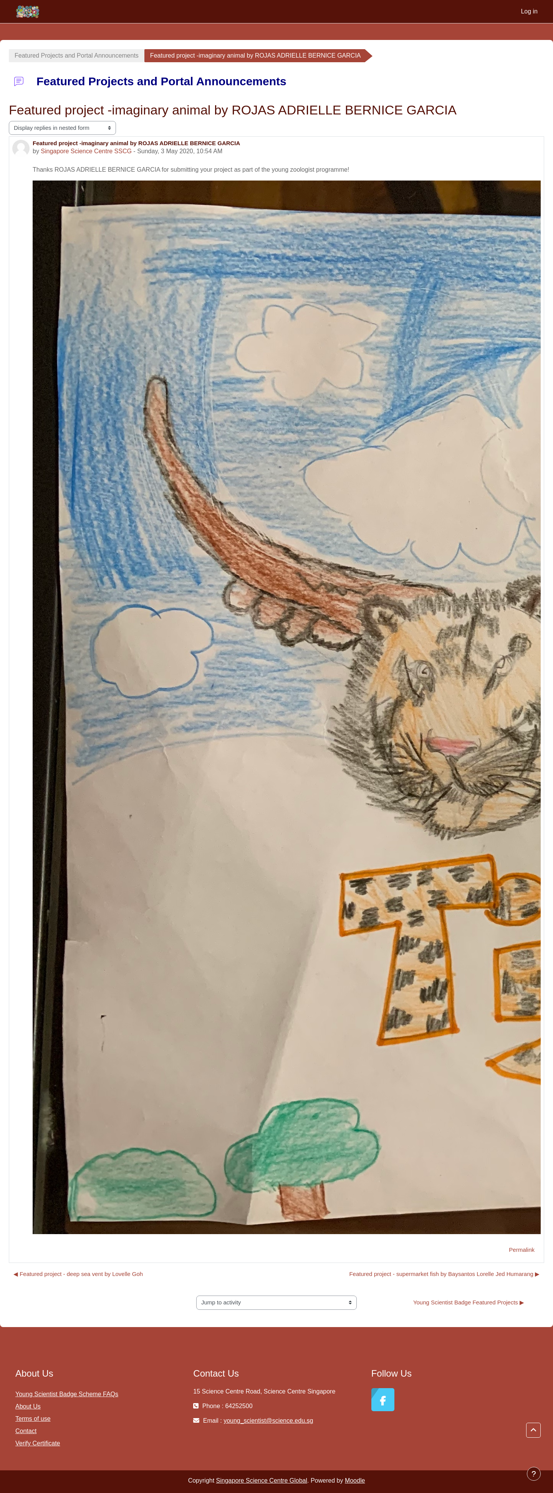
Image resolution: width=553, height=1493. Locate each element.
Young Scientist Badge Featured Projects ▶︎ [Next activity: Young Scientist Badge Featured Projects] (468, 1302)
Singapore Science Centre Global (261, 1480)
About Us (28, 1406)
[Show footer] (534, 1474)
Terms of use (33, 1418)
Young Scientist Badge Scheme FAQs (66, 1394)
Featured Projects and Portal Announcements (77, 55)
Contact (25, 1431)
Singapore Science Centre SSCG (86, 151)
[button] (533, 1430)
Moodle (355, 1480)
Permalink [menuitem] (522, 1249)
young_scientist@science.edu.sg (268, 1420)
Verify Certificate (37, 1443)
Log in (529, 11)
